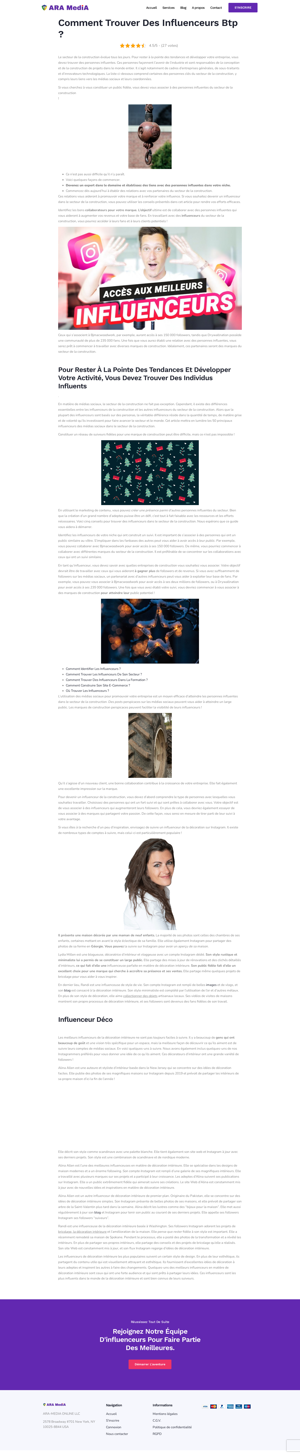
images (211, 985)
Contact (216, 8)
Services (168, 8)
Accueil (151, 8)
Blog (183, 8)
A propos (198, 8)
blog (67, 990)
